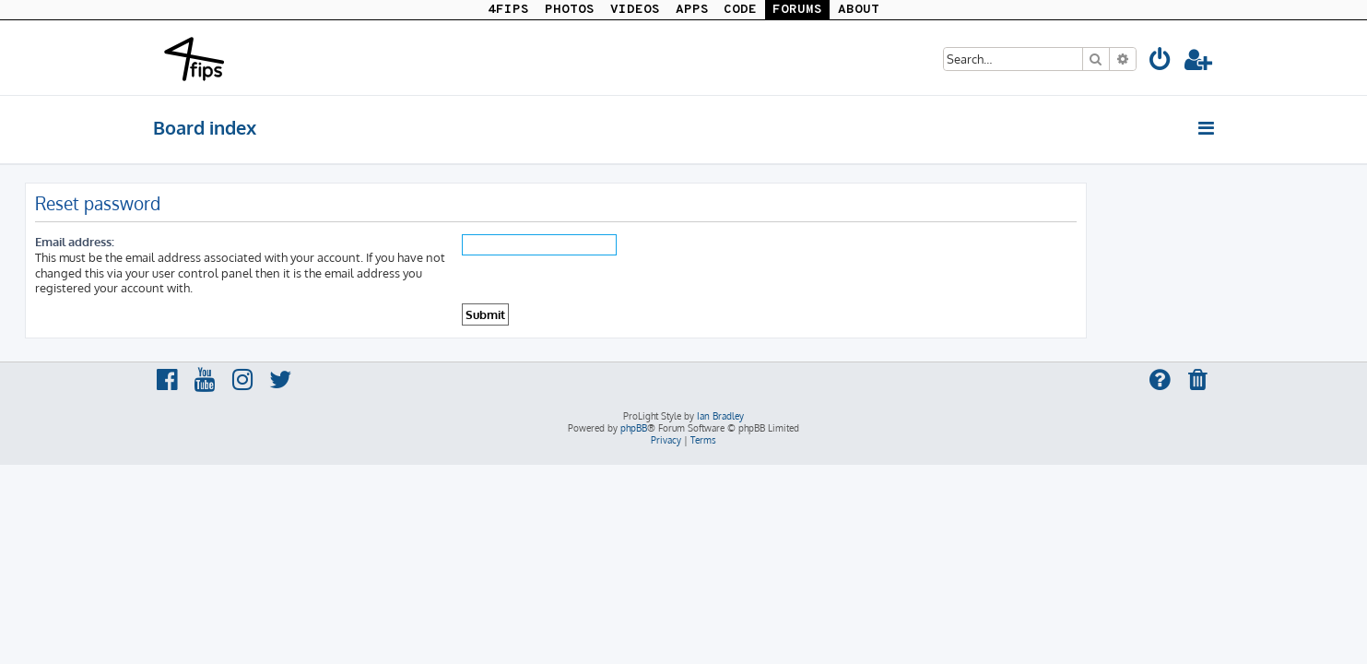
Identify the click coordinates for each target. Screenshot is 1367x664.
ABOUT (858, 10)
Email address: (202, 241)
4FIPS (508, 10)
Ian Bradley (720, 415)
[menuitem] (1161, 62)
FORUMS (797, 10)
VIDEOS (635, 10)
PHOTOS (570, 10)
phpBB (633, 427)
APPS (692, 10)
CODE (740, 10)
